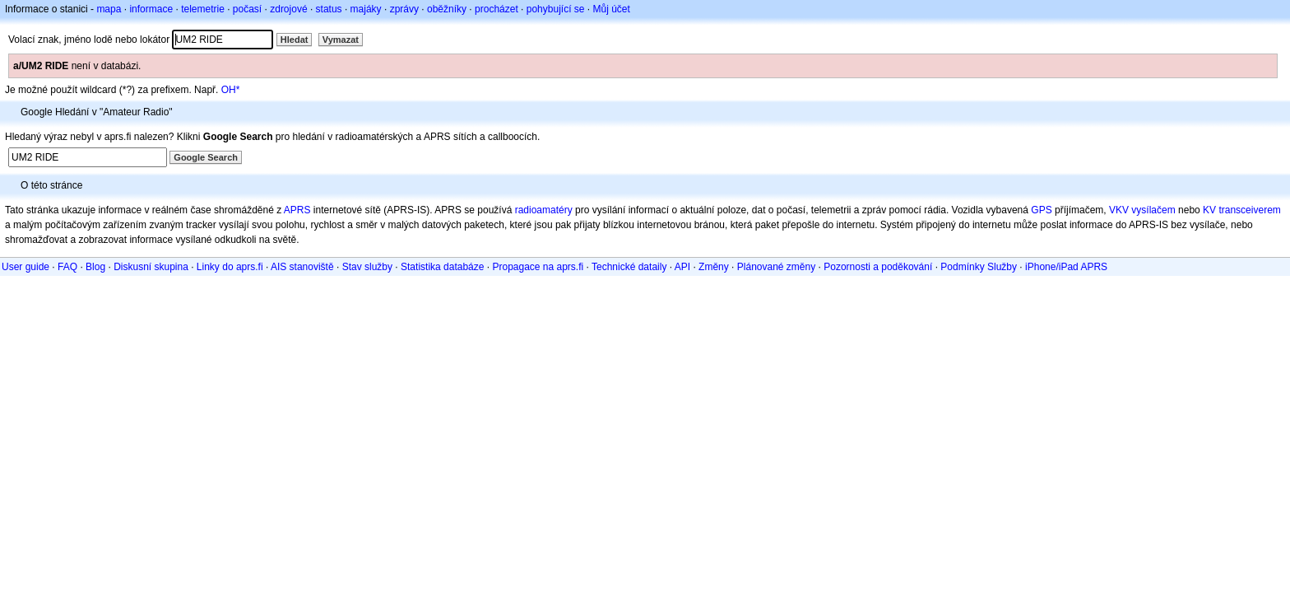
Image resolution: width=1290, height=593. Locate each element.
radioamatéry (544, 210)
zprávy (404, 9)
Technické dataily (629, 267)
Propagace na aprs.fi (537, 267)
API (682, 267)
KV (1209, 210)
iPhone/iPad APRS (1066, 267)
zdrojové (288, 9)
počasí (247, 9)
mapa (108, 9)
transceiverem (1249, 210)
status (329, 9)
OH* (230, 90)
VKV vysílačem (1142, 210)
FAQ (67, 267)
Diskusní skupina (151, 267)
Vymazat (340, 39)
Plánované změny (776, 267)
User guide (25, 267)
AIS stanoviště (302, 267)
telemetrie (203, 9)
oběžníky (446, 9)
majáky (366, 9)
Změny (713, 267)
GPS (1041, 210)
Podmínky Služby (978, 267)
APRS (297, 210)
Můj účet (611, 9)
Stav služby (367, 267)
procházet (496, 9)
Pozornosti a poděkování (878, 267)
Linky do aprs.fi (230, 267)
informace (151, 9)
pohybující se (556, 9)
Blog (95, 267)
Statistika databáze (442, 267)
